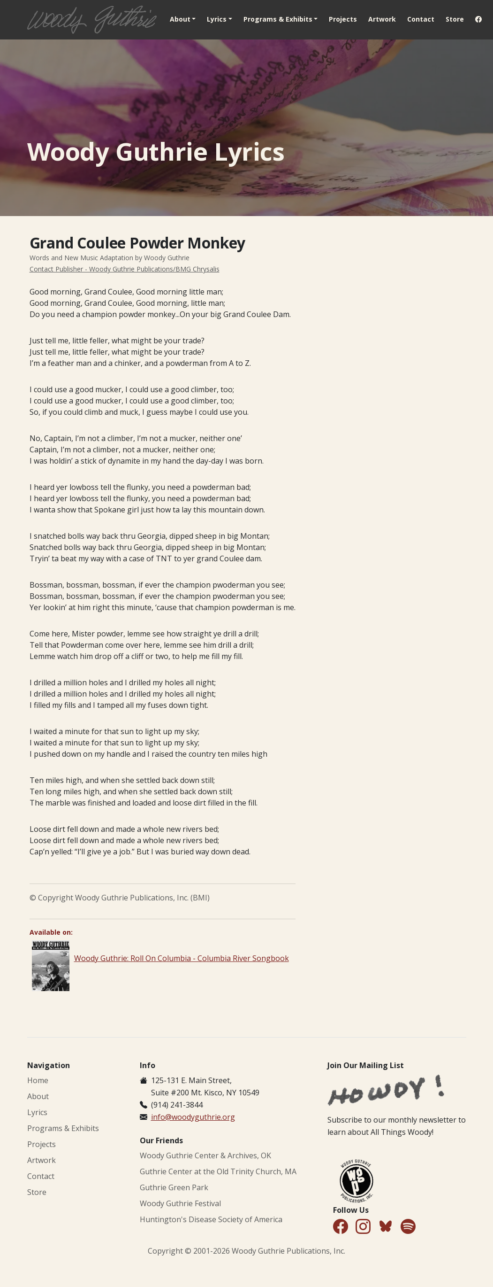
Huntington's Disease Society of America (211, 1219)
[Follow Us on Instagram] (363, 1227)
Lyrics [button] (217, 19)
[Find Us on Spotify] (408, 1227)
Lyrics (37, 1112)
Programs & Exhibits (63, 1128)
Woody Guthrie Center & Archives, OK (205, 1155)
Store (455, 19)
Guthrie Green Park (174, 1187)
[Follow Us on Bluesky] (385, 1228)
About (38, 1096)
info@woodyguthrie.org (193, 1117)
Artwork (382, 19)
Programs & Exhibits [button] (277, 19)
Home (37, 1080)
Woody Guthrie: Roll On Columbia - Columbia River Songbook (181, 958)
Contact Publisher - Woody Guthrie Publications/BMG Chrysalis (125, 268)
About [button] (180, 19)
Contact (420, 19)
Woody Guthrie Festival (180, 1203)
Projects (343, 19)
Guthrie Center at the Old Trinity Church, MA (218, 1171)
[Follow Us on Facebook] (340, 1227)
